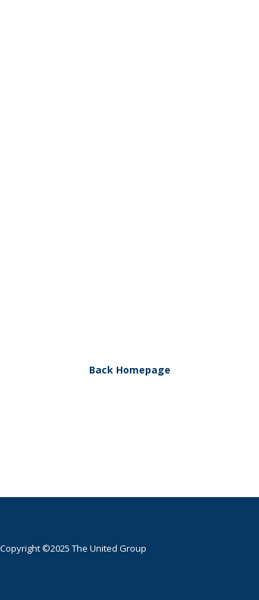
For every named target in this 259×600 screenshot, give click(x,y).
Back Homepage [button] (130, 369)
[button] (227, 53)
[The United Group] (123, 53)
